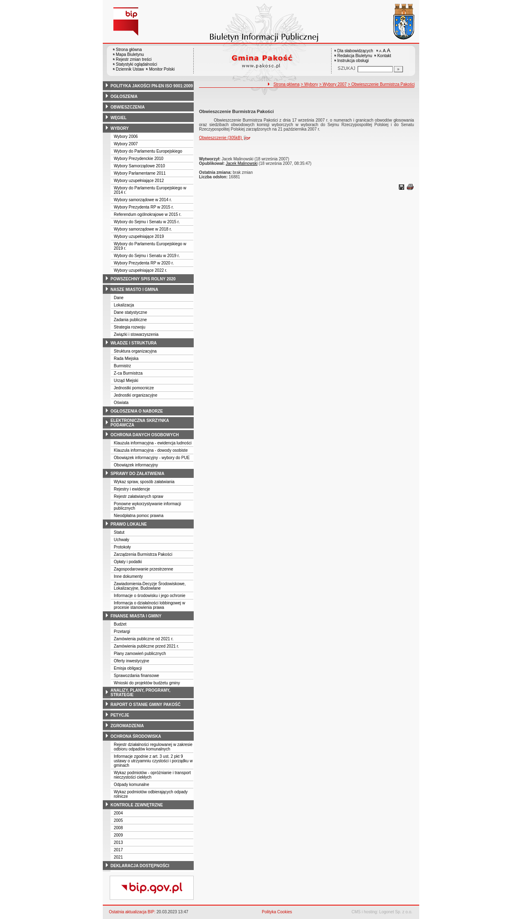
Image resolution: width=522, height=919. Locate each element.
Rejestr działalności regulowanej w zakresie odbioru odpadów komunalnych (153, 746)
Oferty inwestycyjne (131, 661)
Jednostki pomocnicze (134, 388)
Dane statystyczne (130, 312)
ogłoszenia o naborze (137, 411)
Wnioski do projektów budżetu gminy (147, 683)
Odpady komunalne (131, 784)
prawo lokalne (129, 524)
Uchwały (121, 539)
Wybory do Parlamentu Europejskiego (148, 151)
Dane (119, 297)
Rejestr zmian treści (134, 59)
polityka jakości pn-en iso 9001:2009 (152, 86)
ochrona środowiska (136, 736)
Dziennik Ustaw (130, 69)
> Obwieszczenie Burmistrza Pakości (381, 84)
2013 (118, 842)
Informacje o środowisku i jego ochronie (150, 595)
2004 (118, 813)
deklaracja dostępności (140, 866)
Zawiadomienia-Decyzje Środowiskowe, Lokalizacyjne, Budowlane (150, 586)
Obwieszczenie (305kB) (226, 137)
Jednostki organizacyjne (135, 395)
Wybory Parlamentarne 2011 (140, 173)
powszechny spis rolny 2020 (143, 279)
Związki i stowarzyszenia (136, 334)
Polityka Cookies (277, 912)
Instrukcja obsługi (353, 60)
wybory (120, 128)
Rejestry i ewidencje (132, 489)
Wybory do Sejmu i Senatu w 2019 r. (147, 255)
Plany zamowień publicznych (140, 653)
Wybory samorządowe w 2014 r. (143, 200)
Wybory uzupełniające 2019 (139, 236)
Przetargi (122, 631)
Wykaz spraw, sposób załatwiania (144, 481)
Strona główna (129, 49)
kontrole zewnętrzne (137, 805)
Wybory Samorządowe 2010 (139, 166)
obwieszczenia (128, 107)
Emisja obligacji (128, 668)
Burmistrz (122, 366)
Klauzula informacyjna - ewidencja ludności (153, 443)
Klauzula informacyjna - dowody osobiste (151, 450)
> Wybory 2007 (333, 84)
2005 (118, 820)
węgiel (118, 117)
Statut (119, 532)
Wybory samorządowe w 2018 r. (143, 229)
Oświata (121, 402)
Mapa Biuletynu (130, 54)
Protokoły (122, 547)
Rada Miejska (126, 358)
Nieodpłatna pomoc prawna (139, 515)
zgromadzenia (127, 726)
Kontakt (384, 55)
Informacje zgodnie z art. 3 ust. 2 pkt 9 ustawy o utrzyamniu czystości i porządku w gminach (153, 761)
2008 (118, 828)
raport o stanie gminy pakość (146, 704)
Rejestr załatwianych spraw (138, 496)
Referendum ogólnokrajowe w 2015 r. (147, 214)
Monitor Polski (162, 69)
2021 (118, 857)
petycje (120, 715)
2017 (118, 850)
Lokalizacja (124, 305)
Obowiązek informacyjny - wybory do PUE (152, 457)
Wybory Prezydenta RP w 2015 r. (144, 207)
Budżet (120, 624)
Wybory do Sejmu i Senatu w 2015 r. (147, 222)
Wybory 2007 (126, 144)
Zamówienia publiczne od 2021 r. (143, 639)
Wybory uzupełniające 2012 (139, 180)
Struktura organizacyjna (135, 351)
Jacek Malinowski (242, 163)
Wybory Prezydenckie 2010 (139, 158)
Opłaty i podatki (128, 561)
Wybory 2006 (126, 136)
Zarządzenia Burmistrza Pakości (143, 554)
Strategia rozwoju (129, 327)
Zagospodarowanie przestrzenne (143, 569)
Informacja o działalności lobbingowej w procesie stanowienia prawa (149, 605)
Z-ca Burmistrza (128, 373)
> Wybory (309, 84)
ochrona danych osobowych (145, 435)
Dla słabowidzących (355, 51)
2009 (118, 835)
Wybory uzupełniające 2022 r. (140, 270)
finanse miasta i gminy (136, 616)
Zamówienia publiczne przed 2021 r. (146, 646)
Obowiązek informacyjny (136, 465)
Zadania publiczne (130, 319)
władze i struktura (134, 343)
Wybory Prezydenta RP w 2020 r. (144, 263)
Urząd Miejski (126, 380)
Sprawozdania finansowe (136, 675)
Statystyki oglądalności (136, 64)
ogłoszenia (124, 96)
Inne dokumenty (128, 576)
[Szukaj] (398, 69)
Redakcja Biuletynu (354, 55)
